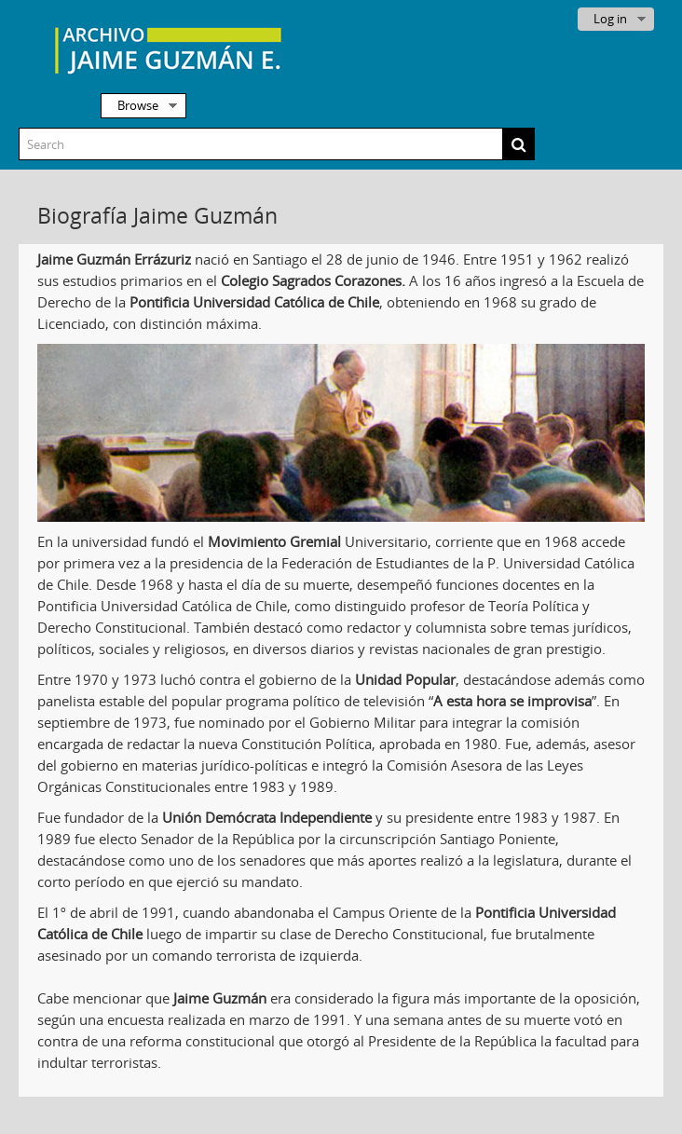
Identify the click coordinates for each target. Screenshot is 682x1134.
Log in (610, 18)
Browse (137, 105)
